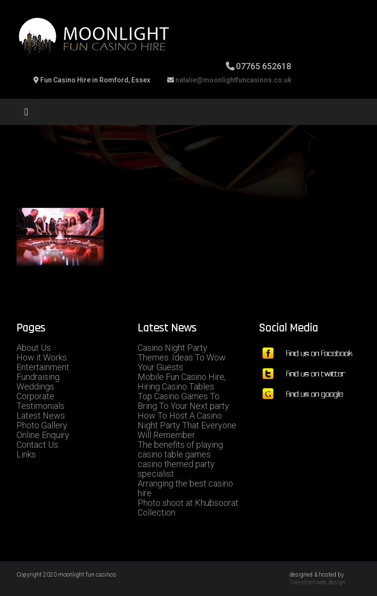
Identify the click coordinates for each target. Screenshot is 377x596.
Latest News (40, 415)
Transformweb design (317, 582)
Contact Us (37, 444)
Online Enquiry (42, 435)
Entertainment (42, 367)
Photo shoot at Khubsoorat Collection (188, 508)
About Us (33, 348)
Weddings (35, 386)
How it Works (41, 357)
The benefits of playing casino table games (180, 449)
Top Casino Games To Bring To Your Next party (183, 401)
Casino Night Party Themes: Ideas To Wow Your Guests (182, 357)
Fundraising (38, 377)
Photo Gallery (41, 425)
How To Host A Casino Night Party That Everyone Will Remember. (187, 425)
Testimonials (40, 406)
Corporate (35, 396)
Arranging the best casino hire (185, 488)
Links (26, 454)
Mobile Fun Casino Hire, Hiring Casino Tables (182, 382)
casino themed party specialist (176, 469)
